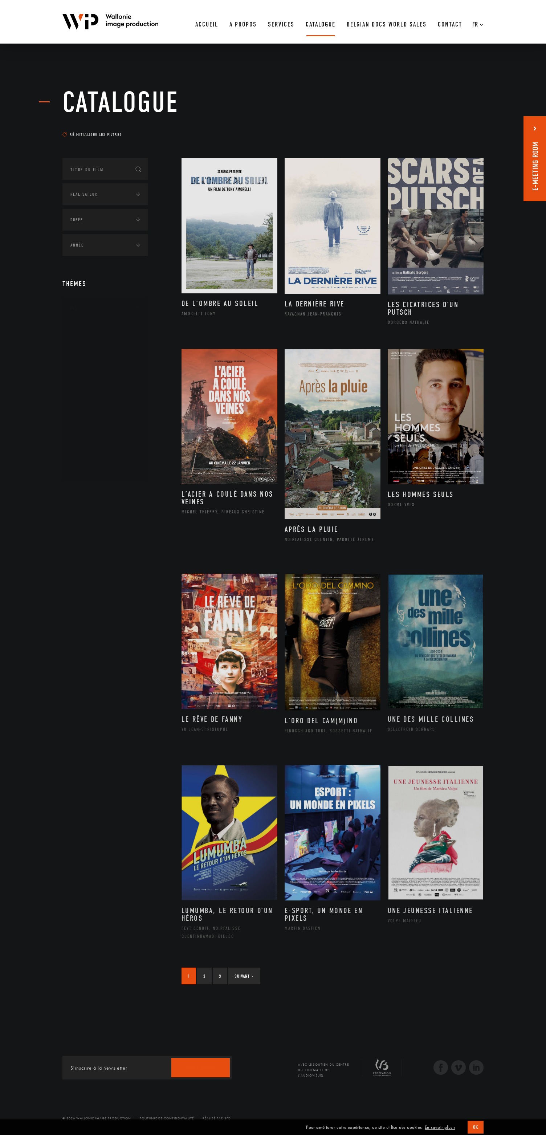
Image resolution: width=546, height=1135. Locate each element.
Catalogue (120, 102)
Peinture (87, 422)
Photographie (94, 445)
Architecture (93, 330)
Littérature (91, 387)
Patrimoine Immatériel (105, 411)
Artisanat (89, 341)
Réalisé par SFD (217, 1118)
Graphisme (90, 376)
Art (73, 308)
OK (475, 1127)
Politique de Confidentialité (167, 1118)
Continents (83, 493)
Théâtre (86, 468)
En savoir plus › (440, 1127)
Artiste (86, 353)
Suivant (244, 976)
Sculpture (89, 457)
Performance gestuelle (106, 434)
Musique (88, 399)
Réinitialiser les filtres (92, 134)
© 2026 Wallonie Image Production (96, 1118)
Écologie (80, 515)
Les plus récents (465, 127)
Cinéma (86, 364)
